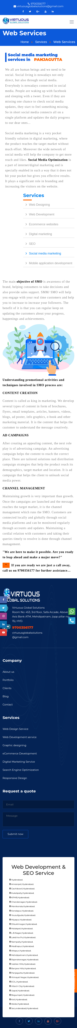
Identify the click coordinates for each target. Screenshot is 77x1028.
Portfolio (8, 680)
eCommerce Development (20, 753)
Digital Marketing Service (19, 761)
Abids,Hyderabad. (19, 1004)
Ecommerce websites (40, 224)
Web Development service (20, 737)
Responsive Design (15, 778)
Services (41, 42)
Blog (6, 696)
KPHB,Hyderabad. (19, 897)
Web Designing (36, 204)
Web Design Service (15, 729)
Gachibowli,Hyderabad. (22, 888)
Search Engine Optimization (21, 769)
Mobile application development (47, 263)
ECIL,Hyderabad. (18, 981)
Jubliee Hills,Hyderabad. (22, 964)
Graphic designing (14, 745)
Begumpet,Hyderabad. (22, 995)
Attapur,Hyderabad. (20, 950)
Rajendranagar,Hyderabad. (24, 959)
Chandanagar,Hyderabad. (23, 902)
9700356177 (36, 3)
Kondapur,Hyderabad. (21, 910)
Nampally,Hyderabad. (21, 941)
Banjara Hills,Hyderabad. (22, 968)
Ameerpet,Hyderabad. (21, 884)
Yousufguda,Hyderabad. (22, 915)
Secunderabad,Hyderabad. (23, 1008)
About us (8, 671)
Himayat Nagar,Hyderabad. (24, 977)
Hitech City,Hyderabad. (21, 986)
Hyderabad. (16, 879)
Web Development (38, 214)
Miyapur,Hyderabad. (20, 919)
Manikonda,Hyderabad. (22, 906)
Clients (7, 688)
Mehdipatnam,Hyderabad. (23, 955)
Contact (8, 704)
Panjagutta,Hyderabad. (22, 973)
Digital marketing (37, 234)
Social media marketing (42, 253)
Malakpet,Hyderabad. (21, 928)
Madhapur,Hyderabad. (21, 946)
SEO (29, 243)
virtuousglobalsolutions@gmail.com (38, 6)
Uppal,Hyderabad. (19, 990)
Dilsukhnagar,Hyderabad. (23, 924)
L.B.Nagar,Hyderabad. (21, 933)
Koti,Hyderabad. (18, 999)
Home (25, 42)
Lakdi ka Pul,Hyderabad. (22, 937)
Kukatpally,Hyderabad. (21, 893)
